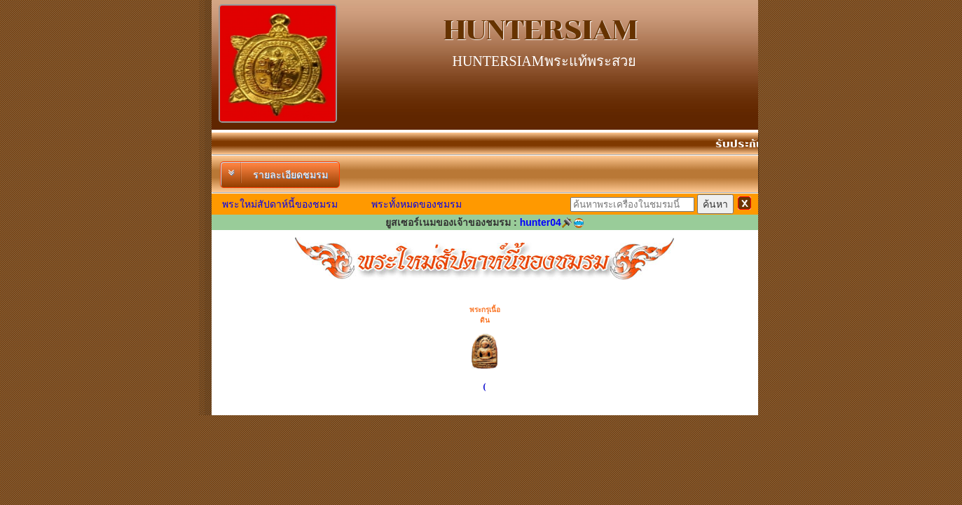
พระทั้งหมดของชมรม (416, 204)
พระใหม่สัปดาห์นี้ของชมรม (280, 204)
